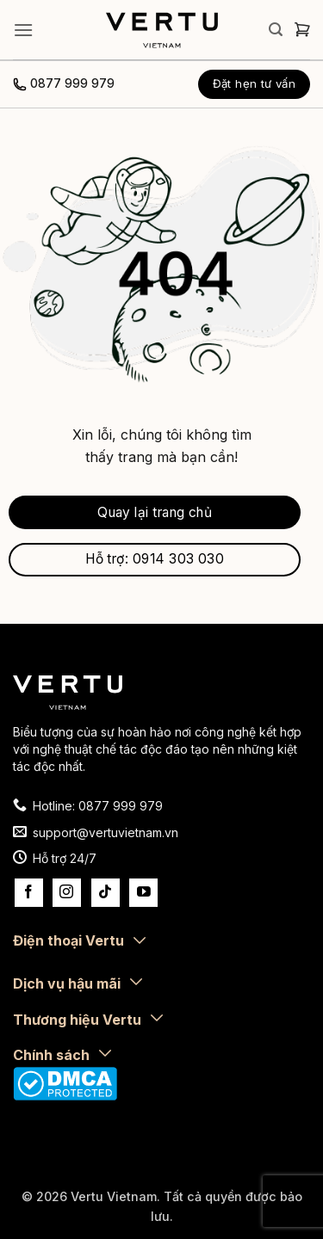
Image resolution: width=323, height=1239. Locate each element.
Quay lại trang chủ (154, 512)
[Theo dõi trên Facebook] (29, 892)
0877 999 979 (72, 83)
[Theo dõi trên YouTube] (143, 892)
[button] (23, 30)
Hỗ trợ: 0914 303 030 (154, 559)
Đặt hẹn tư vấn (254, 83)
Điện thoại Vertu (68, 940)
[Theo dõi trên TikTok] (105, 892)
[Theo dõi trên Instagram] (67, 892)
